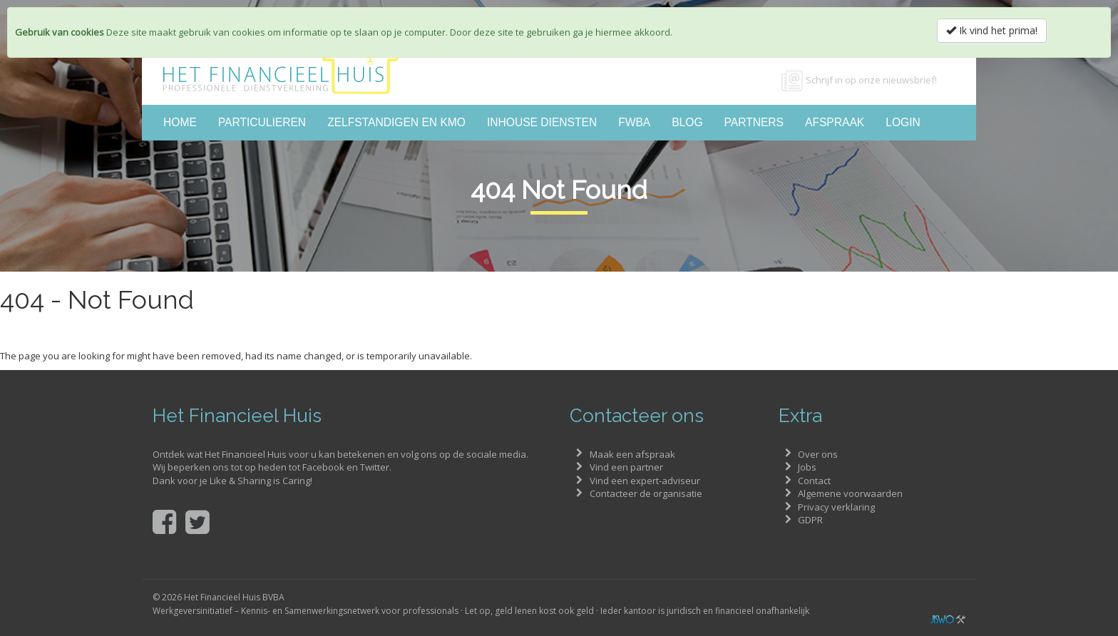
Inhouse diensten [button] (542, 122)
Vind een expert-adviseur (645, 480)
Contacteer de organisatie (646, 493)
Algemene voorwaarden (850, 493)
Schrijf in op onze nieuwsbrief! (871, 79)
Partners (754, 122)
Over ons (818, 454)
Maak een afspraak (632, 454)
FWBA (634, 122)
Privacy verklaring (836, 507)
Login (903, 122)
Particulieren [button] (262, 122)
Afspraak (834, 122)
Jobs (807, 467)
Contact (814, 480)
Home (180, 122)
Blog (687, 122)
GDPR (810, 519)
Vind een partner (626, 467)
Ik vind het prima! (991, 30)
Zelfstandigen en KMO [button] (396, 122)
